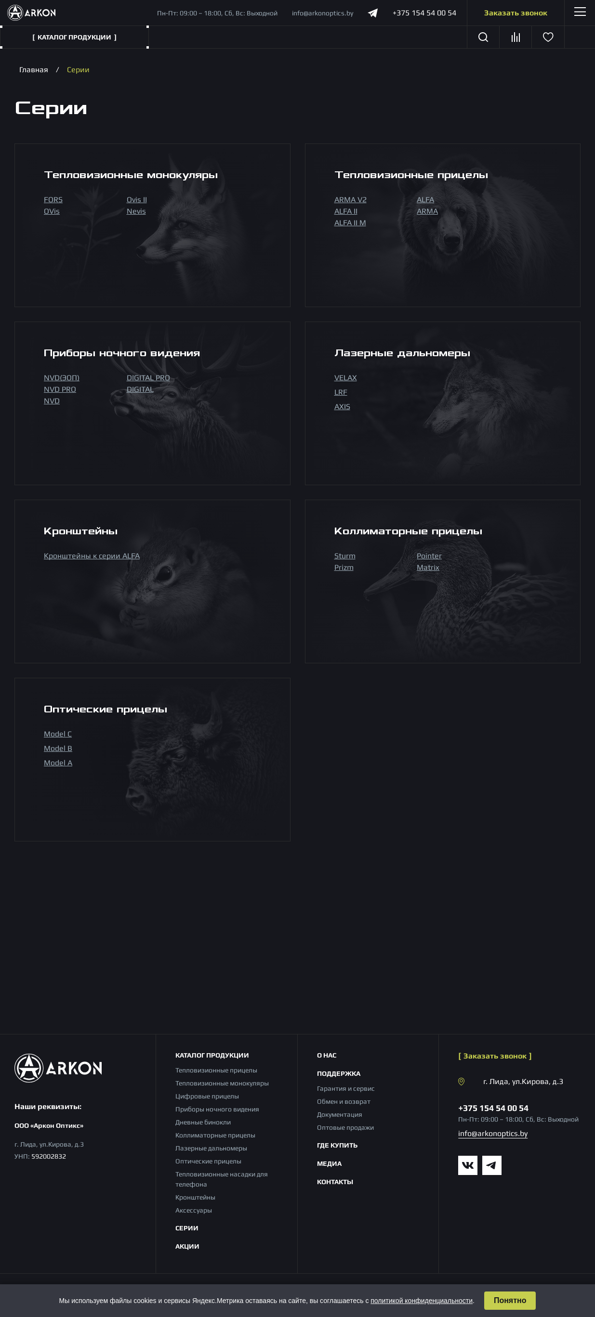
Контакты (335, 1182)
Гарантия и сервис (346, 1088)
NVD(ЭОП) (61, 377)
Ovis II (137, 199)
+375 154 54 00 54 (424, 12)
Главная (33, 69)
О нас (326, 1055)
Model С (58, 733)
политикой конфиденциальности (421, 1300)
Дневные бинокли (203, 1122)
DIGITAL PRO (148, 377)
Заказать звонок (515, 12)
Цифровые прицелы (207, 1096)
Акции (187, 1246)
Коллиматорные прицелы (215, 1135)
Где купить (337, 1145)
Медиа (329, 1163)
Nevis (136, 211)
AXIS (342, 406)
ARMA (427, 211)
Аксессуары (193, 1210)
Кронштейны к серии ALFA (92, 555)
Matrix (428, 567)
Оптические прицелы (208, 1161)
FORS (53, 199)
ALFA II (345, 211)
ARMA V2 (350, 199)
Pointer (429, 555)
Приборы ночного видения (217, 1109)
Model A (58, 762)
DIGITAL (140, 389)
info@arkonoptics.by (322, 13)
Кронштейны (195, 1197)
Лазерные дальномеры (211, 1148)
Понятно (510, 1300)
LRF (340, 392)
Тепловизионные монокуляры (222, 1083)
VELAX (345, 377)
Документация (339, 1114)
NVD (52, 400)
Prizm (344, 567)
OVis (52, 211)
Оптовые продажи (345, 1127)
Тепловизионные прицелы (216, 1070)
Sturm (345, 555)
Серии (186, 1228)
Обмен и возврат (343, 1101)
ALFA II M (350, 222)
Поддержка (338, 1073)
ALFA (425, 199)
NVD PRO (60, 389)
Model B (58, 748)
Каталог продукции (212, 1055)
